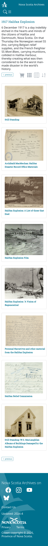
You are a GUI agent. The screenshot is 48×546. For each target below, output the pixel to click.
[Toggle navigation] (7, 12)
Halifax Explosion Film (17, 258)
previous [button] (7, 74)
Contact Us (9, 507)
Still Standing (12, 119)
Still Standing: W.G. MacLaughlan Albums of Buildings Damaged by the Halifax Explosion (24, 443)
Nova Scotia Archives (31, 4)
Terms (20, 527)
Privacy (6, 527)
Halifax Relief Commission (18, 396)
